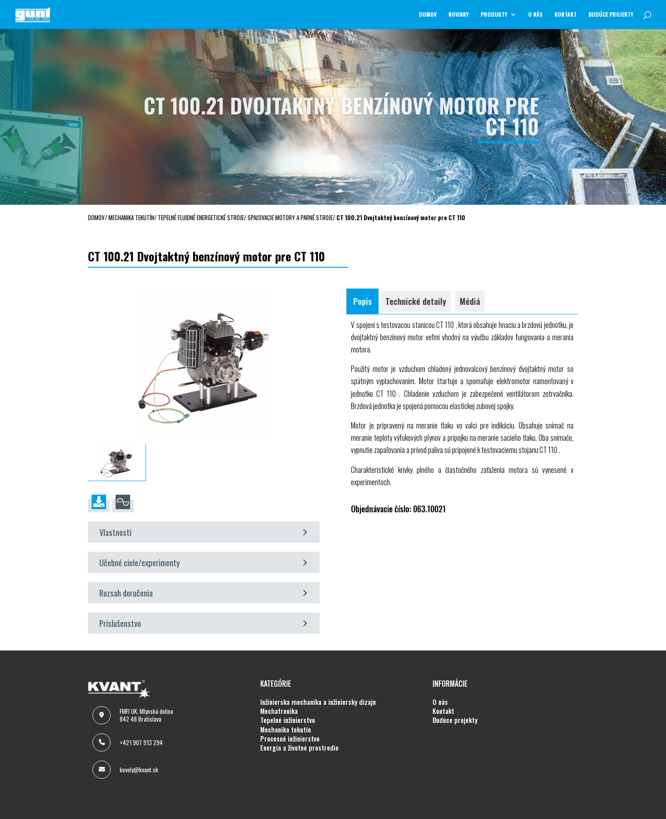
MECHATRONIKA (279, 711)
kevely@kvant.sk (139, 769)
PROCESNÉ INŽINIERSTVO (290, 739)
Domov (428, 14)
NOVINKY (458, 14)
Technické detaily (415, 301)
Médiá (470, 301)
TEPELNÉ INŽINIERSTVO (287, 720)
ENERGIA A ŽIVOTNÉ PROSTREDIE (299, 748)
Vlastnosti (203, 532)
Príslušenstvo (203, 623)
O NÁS (535, 14)
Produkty (494, 14)
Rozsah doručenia (203, 593)
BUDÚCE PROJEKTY (610, 14)
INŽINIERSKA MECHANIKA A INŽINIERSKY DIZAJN (318, 702)
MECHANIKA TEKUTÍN (285, 730)
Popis (362, 301)
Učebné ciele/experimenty (203, 562)
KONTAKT (565, 14)
